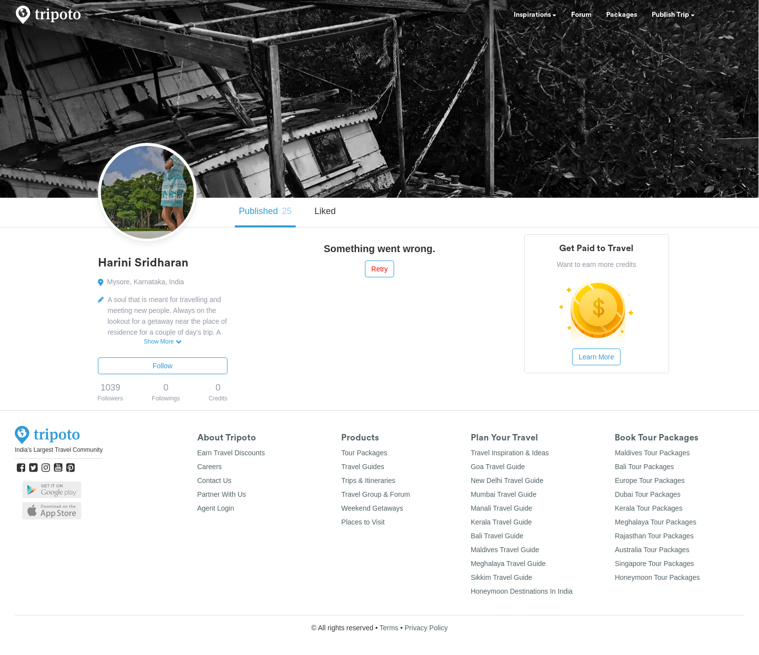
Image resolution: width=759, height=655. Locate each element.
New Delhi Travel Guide (507, 480)
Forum (581, 14)
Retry (379, 269)
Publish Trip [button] (673, 14)
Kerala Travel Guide (501, 522)
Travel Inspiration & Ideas (510, 453)
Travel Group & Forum (375, 494)
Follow (163, 366)
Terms (388, 628)
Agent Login (215, 508)
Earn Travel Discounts (231, 453)
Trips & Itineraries (368, 480)
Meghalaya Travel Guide (508, 564)
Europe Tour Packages (649, 480)
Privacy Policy (425, 628)
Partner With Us (221, 494)
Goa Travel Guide (498, 467)
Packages (621, 14)
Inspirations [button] (535, 14)
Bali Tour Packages (644, 467)
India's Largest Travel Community (59, 449)
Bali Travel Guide (497, 536)
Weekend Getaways (372, 508)
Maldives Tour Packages (652, 453)
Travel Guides (362, 467)
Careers (209, 467)
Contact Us (214, 480)
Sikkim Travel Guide (501, 577)
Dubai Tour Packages (647, 494)
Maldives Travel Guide (505, 550)
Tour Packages (364, 453)
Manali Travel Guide (502, 508)
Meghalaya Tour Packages (655, 522)
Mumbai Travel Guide (503, 494)
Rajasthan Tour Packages (654, 536)
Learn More (596, 357)
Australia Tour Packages (652, 550)
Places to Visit (363, 522)
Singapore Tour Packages (654, 564)
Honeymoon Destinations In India (522, 591)
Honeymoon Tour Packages (657, 577)
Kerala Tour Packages (648, 508)
